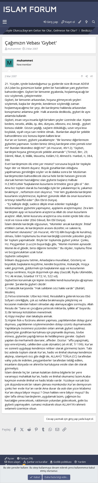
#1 (91, 76)
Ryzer (9, 458)
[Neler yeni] (86, 22)
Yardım (82, 462)
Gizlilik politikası (62, 462)
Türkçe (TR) (25, 458)
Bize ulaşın (14, 462)
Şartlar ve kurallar (37, 462)
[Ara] (93, 22)
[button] (5, 22)
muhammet (14, 48)
